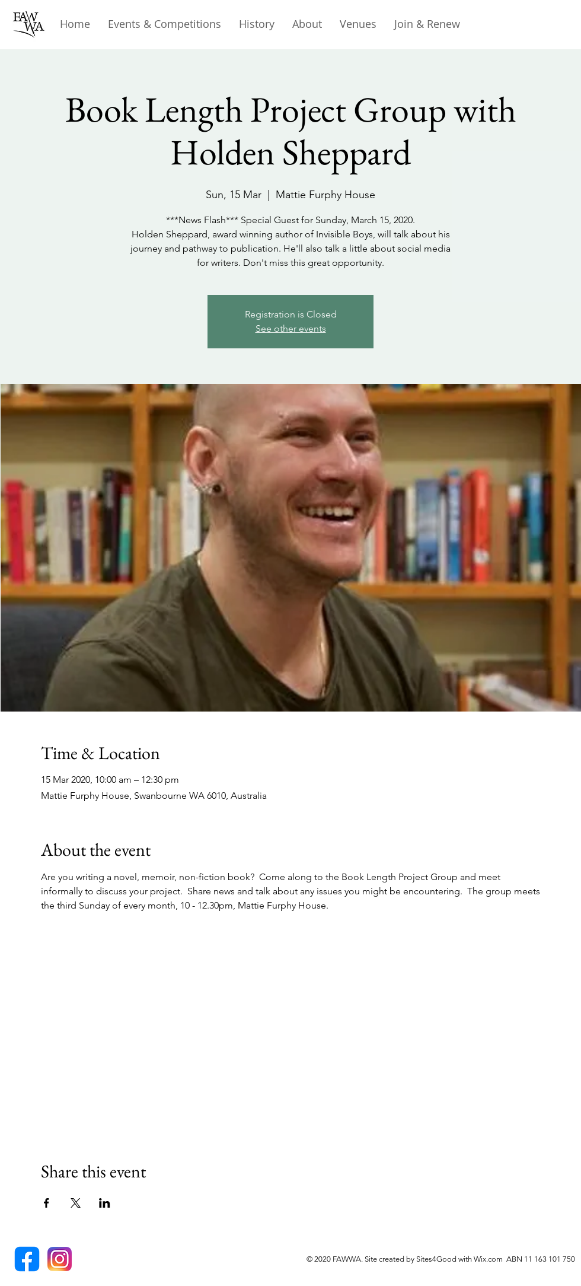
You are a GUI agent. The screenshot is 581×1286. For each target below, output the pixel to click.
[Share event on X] (75, 1203)
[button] (256, 24)
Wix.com (490, 1259)
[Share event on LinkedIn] (104, 1203)
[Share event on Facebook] (46, 1203)
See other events (291, 328)
